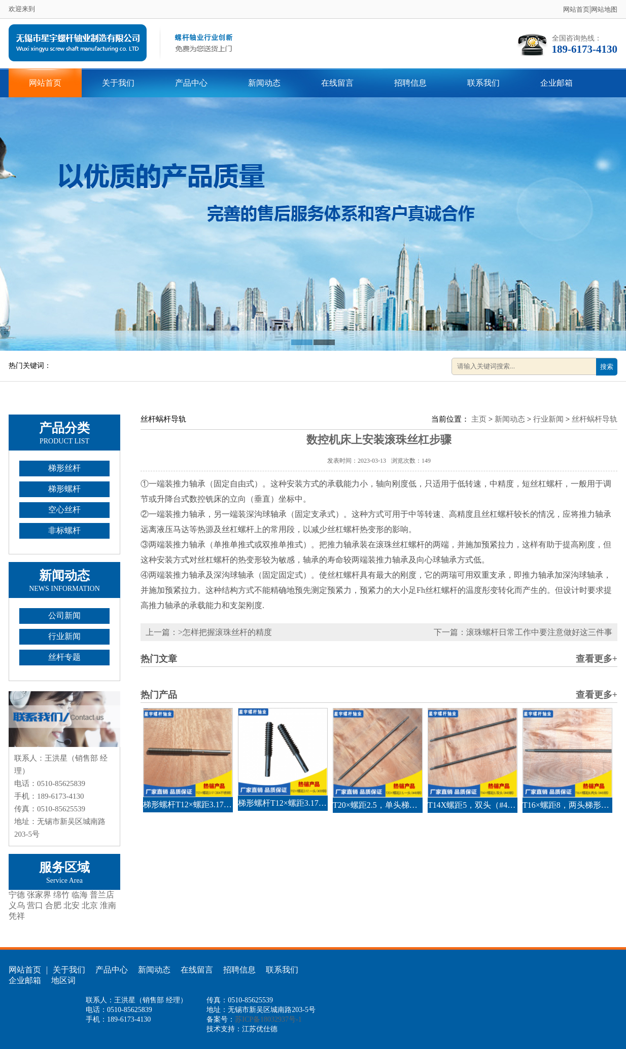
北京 (90, 905)
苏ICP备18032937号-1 (268, 1019)
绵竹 (61, 894)
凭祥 (17, 916)
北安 (71, 905)
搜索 (606, 366)
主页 (478, 419)
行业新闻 (64, 636)
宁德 (17, 894)
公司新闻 (64, 615)
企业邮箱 (556, 83)
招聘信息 (410, 83)
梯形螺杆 (64, 488)
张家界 (39, 894)
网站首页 (576, 9)
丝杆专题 (64, 657)
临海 (80, 894)
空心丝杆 (64, 509)
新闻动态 (264, 83)
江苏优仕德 (259, 1029)
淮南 (108, 905)
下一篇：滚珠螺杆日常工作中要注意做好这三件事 (523, 632)
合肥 (53, 905)
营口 (35, 905)
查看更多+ (596, 659)
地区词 (63, 980)
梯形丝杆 (64, 468)
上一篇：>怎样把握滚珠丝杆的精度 (209, 632)
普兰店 (102, 894)
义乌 (17, 905)
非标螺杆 (64, 530)
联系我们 (483, 83)
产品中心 (191, 83)
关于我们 (118, 83)
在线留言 (337, 83)
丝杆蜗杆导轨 (594, 419)
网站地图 (604, 9)
